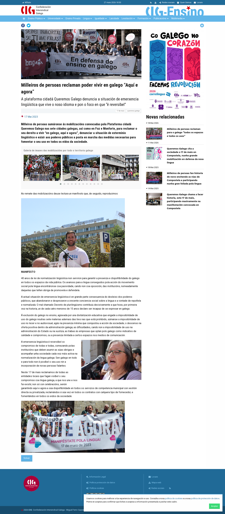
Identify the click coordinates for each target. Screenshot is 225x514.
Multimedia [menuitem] (176, 18)
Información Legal (96, 477)
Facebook (23, 25)
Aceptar (214, 506)
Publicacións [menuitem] (160, 18)
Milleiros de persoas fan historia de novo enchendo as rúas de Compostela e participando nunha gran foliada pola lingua (185, 178)
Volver (26, 458)
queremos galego (133, 111)
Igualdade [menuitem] (100, 18)
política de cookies (173, 498)
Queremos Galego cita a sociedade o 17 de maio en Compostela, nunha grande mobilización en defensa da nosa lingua (185, 156)
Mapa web (155, 482)
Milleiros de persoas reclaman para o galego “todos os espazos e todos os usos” (185, 132)
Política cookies (95, 488)
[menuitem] (24, 18)
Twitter (28, 25)
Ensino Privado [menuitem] (73, 18)
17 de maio (120, 111)
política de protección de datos (205, 498)
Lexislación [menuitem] (127, 18)
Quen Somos (184, 2)
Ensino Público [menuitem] (35, 18)
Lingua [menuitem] (86, 18)
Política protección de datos (100, 482)
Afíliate (26, 2)
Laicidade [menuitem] (114, 18)
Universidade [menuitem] (54, 18)
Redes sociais (167, 2)
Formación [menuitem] (143, 18)
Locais (198, 2)
